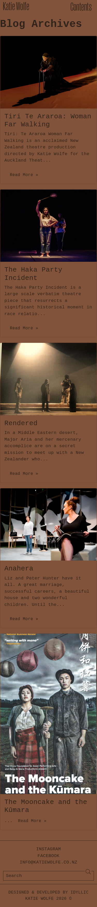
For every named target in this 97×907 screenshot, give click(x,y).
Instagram (48, 849)
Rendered (21, 423)
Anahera (18, 568)
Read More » (24, 175)
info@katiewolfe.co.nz (48, 862)
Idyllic (80, 892)
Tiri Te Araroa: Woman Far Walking (47, 120)
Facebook (48, 855)
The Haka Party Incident (33, 274)
